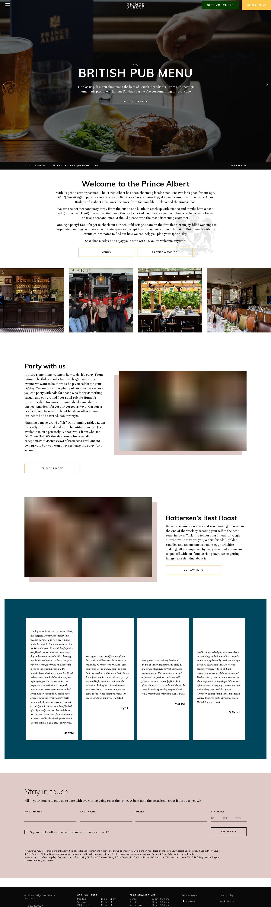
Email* (140, 812)
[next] (267, 85)
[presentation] (159, 831)
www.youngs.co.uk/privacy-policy (40, 857)
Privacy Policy (226, 895)
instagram (189, 895)
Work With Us (227, 901)
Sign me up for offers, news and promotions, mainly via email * (69, 832)
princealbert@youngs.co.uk (76, 165)
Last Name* (88, 812)
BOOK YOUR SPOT (135, 101)
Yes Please (229, 831)
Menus (106, 252)
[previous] (4, 85)
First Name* (33, 812)
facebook (188, 901)
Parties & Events (164, 252)
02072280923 (35, 165)
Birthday (217, 812)
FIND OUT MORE (52, 468)
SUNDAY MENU (193, 569)
